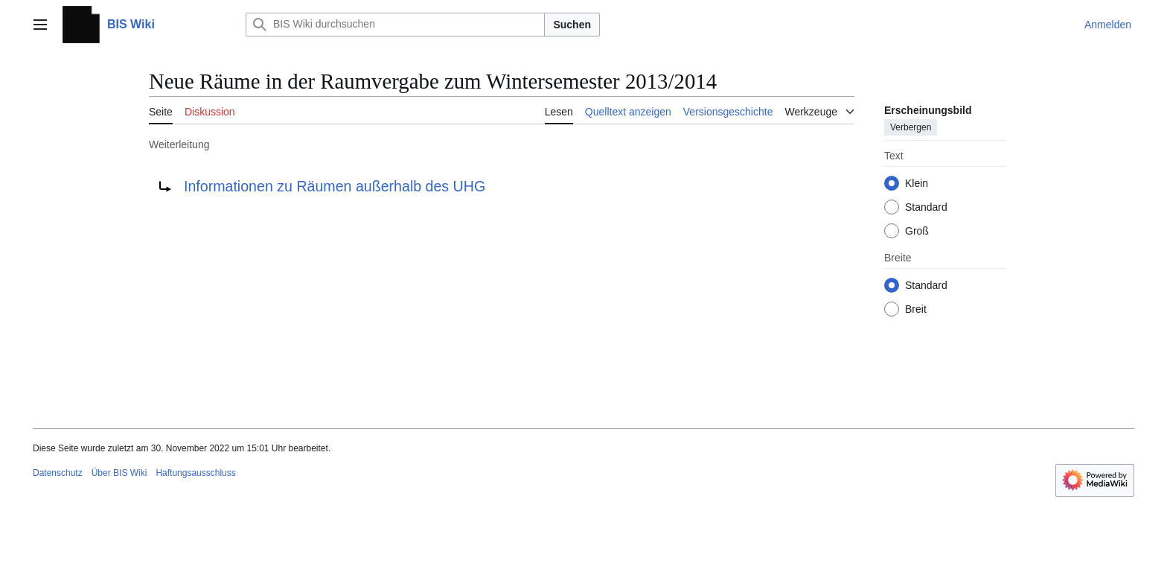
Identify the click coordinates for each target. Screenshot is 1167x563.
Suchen (572, 25)
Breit (916, 309)
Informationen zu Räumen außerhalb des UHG (334, 186)
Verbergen (910, 127)
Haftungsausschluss (195, 473)
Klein (916, 183)
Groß (917, 231)
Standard (926, 207)
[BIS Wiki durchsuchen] (395, 24)
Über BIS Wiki (119, 473)
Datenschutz (58, 473)
